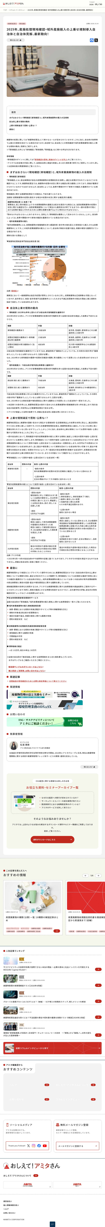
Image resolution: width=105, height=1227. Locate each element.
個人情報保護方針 (11, 1205)
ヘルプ (6, 1209)
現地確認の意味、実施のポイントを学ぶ (51, 159)
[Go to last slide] (85, 875)
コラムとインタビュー (17, 10)
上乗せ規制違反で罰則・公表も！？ (23, 125)
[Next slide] (98, 875)
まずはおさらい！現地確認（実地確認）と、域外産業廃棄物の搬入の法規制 (39, 117)
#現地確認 (22, 24)
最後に (12, 129)
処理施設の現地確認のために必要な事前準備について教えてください (38, 681)
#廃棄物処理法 (12, 24)
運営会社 (7, 1201)
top (5, 10)
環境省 (14, 290)
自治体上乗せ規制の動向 (19, 121)
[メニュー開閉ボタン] (52, 1224)
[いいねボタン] (16, 40)
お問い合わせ (9, 1213)
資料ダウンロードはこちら (44, 839)
